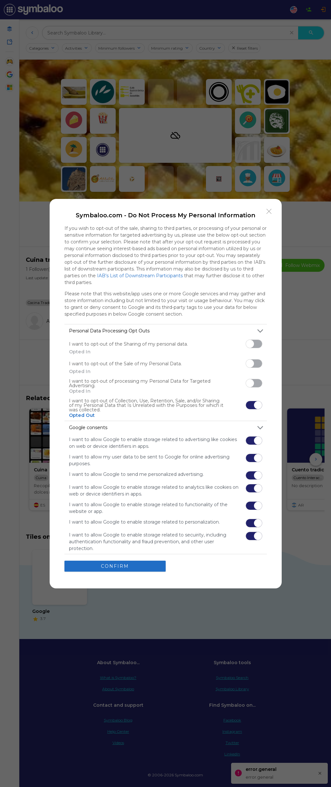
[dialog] (166, 393)
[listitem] (165, 331)
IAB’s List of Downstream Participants (140, 276)
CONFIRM (115, 566)
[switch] (254, 343)
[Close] (269, 211)
